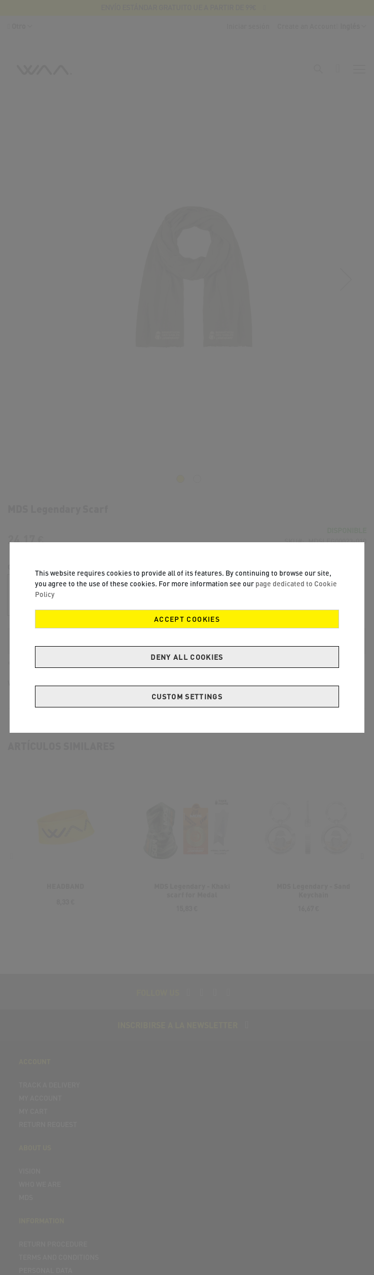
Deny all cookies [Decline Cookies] (187, 657)
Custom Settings (187, 696)
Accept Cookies (187, 619)
